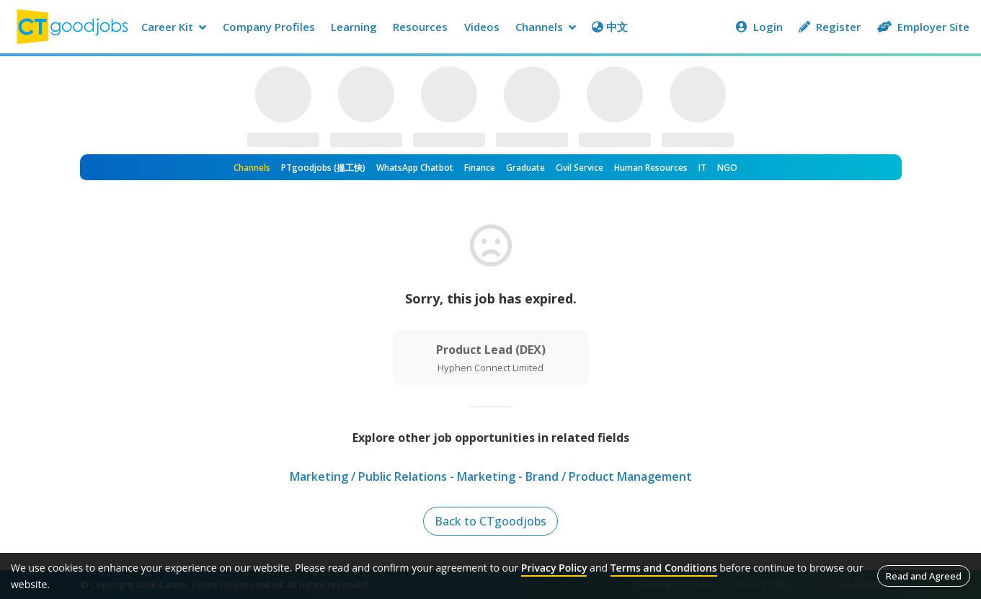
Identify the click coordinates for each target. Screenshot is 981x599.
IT (702, 167)
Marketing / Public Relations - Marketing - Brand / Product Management (491, 476)
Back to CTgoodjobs (490, 521)
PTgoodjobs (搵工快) (323, 167)
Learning (354, 26)
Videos (482, 26)
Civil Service (579, 167)
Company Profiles (269, 26)
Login (759, 26)
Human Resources (651, 167)
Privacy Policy (554, 567)
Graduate (525, 167)
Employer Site (923, 26)
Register (830, 26)
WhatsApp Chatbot (414, 167)
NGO (727, 167)
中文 (610, 26)
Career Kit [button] (173, 26)
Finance (479, 167)
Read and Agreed (924, 575)
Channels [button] (545, 26)
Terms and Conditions (664, 567)
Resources (420, 26)
